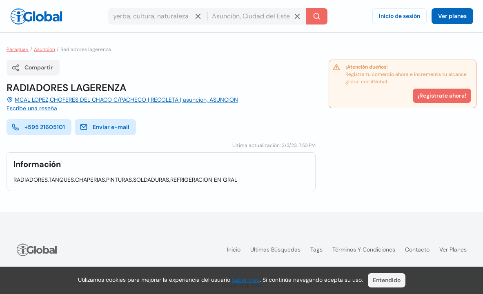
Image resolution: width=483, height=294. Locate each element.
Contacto (417, 249)
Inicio (233, 249)
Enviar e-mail (104, 127)
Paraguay (18, 49)
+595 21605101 (38, 127)
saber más (246, 279)
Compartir (32, 68)
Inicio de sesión (399, 16)
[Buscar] (316, 16)
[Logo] (36, 16)
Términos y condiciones (363, 249)
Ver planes (452, 16)
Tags (316, 249)
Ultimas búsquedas (275, 249)
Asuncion (44, 49)
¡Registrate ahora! (442, 95)
